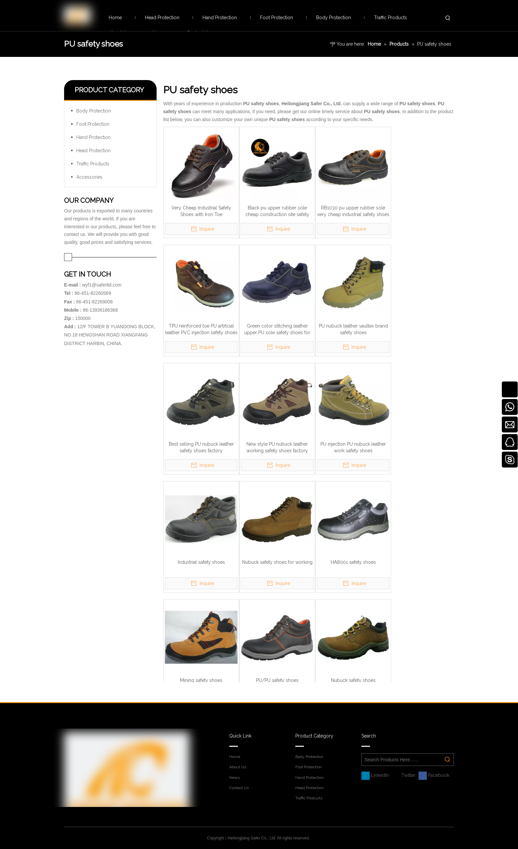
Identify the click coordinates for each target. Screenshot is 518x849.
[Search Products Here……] (402, 760)
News (234, 777)
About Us (237, 767)
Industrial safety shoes (201, 562)
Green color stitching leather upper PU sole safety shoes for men (277, 329)
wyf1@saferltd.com (101, 285)
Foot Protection (92, 124)
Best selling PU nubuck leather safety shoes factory (201, 447)
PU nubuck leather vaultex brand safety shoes (353, 329)
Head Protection (93, 150)
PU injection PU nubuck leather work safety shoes (353, 447)
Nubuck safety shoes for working (277, 562)
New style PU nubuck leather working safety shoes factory (277, 447)
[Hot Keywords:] (448, 18)
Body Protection (93, 110)
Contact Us (239, 787)
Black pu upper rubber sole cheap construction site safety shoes (277, 211)
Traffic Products (92, 163)
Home (234, 756)
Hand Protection (93, 137)
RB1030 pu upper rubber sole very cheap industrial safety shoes (353, 211)
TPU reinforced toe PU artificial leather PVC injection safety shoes (201, 329)
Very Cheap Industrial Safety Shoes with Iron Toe (201, 211)
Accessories (89, 177)
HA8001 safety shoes (353, 562)
